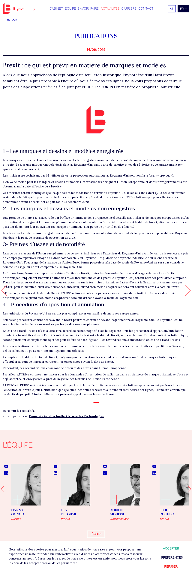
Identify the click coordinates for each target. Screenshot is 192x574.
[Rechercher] (172, 8)
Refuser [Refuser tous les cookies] (171, 566)
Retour (10, 19)
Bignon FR (19, 8)
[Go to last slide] (4, 489)
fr (182, 9)
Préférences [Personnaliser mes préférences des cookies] (172, 557)
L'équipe (96, 534)
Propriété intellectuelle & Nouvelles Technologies (66, 416)
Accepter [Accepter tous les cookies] (171, 548)
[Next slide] (188, 489)
